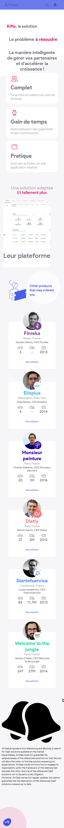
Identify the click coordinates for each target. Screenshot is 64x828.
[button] (32, 337)
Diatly (32, 521)
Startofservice (32, 581)
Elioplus (32, 393)
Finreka (32, 333)
